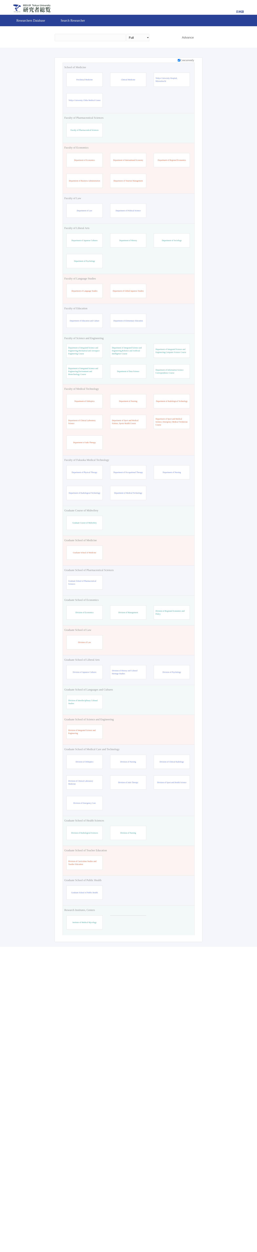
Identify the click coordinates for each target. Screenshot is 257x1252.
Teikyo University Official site (111, 1238)
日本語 (240, 11)
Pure (157, 1238)
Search (164, 37)
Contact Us (140, 1238)
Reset (182, 1210)
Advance (188, 37)
